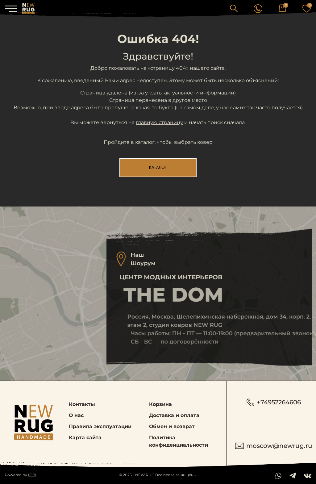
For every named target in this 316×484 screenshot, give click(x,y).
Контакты (82, 404)
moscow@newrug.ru (273, 445)
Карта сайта (85, 437)
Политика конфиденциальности (178, 441)
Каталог (158, 167)
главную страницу (159, 122)
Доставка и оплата (174, 415)
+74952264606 (274, 402)
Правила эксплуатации (100, 426)
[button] (234, 8)
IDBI (32, 475)
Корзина (160, 404)
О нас (76, 415)
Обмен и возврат (172, 426)
